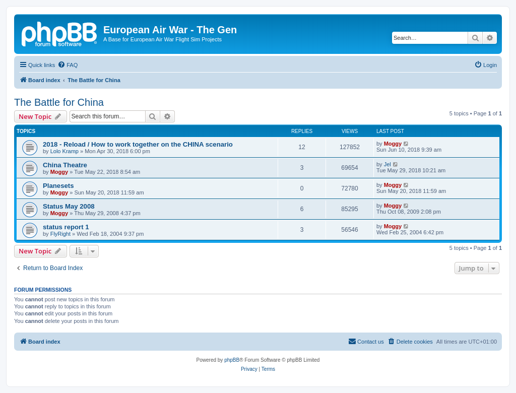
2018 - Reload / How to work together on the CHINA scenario (138, 144)
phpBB (231, 360)
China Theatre (65, 165)
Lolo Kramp (64, 151)
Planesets (58, 185)
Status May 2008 (69, 206)
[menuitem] (67, 65)
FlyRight (60, 234)
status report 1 (66, 227)
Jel (387, 164)
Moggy (393, 144)
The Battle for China (59, 102)
